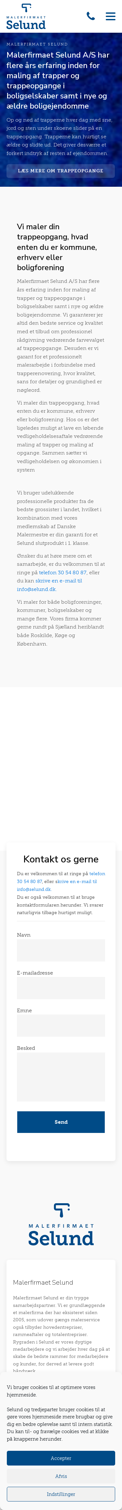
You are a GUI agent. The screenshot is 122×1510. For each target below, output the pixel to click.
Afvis (61, 1476)
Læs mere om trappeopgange (60, 171)
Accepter (61, 1458)
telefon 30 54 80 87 (63, 572)
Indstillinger (61, 1494)
